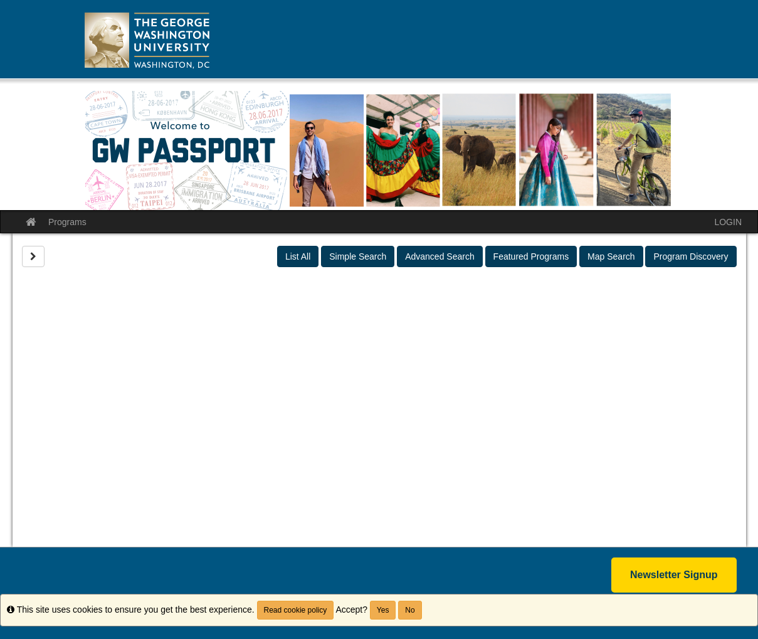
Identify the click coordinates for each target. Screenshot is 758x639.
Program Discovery (690, 256)
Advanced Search (440, 256)
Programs (67, 222)
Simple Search (357, 256)
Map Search (610, 256)
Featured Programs (531, 256)
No (409, 610)
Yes (383, 610)
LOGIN (728, 222)
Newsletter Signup (674, 574)
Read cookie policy (295, 610)
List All (297, 256)
